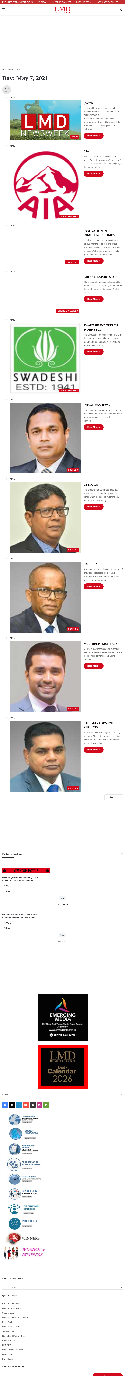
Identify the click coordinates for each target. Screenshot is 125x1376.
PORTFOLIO (77, 1350)
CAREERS (103, 1350)
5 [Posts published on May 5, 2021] (45, 1282)
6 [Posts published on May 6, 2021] (62, 1282)
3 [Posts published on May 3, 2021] (10, 1282)
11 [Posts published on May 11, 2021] (28, 1289)
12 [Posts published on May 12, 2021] (45, 1289)
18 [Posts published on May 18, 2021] (28, 1295)
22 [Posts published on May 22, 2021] (97, 1295)
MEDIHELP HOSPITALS (87, 545)
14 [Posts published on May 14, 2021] (80, 1289)
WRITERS (50, 1350)
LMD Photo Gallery (10, 1199)
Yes (8, 758)
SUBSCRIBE (90, 1350)
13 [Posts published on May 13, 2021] (62, 1289)
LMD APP (6, 1217)
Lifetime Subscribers (11, 1180)
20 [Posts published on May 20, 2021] (62, 1295)
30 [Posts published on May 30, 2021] (114, 1302)
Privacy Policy (8, 1213)
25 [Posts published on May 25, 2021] (28, 1302)
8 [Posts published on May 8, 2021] (96, 1282)
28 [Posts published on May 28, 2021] (80, 1302)
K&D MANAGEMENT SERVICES (93, 610)
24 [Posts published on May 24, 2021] (11, 1302)
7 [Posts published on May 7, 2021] (79, 1282)
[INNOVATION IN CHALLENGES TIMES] (38, 219)
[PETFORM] (38, 442)
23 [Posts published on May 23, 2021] (114, 1295)
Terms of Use (8, 1203)
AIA (73, 142)
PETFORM (77, 416)
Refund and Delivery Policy (14, 1208)
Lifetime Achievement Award (15, 1189)
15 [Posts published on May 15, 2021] (97, 1289)
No (8, 763)
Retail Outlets (8, 1194)
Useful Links (7, 1226)
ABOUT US (39, 1350)
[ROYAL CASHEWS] (38, 377)
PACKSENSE (79, 481)
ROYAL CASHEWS (83, 352)
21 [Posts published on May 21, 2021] (80, 1295)
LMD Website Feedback (13, 1222)
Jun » (10, 1313)
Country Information (11, 1176)
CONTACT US (116, 1350)
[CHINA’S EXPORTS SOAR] (38, 261)
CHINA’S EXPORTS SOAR (88, 247)
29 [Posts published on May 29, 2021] (97, 1302)
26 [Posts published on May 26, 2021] (45, 1302)
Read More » (80, 128)
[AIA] (38, 168)
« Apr (4, 1313)
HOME (29, 1350)
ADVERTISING (63, 1350)
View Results (62, 777)
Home (6, 69)
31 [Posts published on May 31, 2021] (11, 1308)
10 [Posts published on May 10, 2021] (11, 1289)
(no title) (75, 102)
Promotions (7, 1231)
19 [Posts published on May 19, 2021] (45, 1295)
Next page (113, 669)
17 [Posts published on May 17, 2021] (11, 1295)
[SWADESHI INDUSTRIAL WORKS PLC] (38, 313)
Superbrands (8, 1185)
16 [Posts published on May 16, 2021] (114, 1289)
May (19, 69)
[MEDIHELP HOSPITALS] (38, 571)
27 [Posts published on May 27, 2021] (62, 1302)
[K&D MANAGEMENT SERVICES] (38, 636)
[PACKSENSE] (38, 507)
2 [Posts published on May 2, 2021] (114, 1276)
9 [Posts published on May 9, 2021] (114, 1282)
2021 (13, 69)
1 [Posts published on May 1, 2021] (96, 1276)
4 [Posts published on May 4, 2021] (28, 1282)
